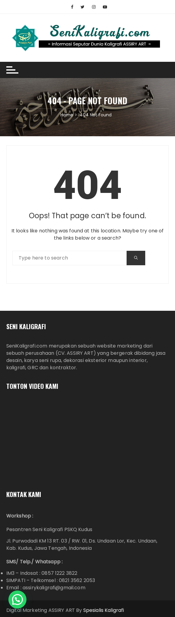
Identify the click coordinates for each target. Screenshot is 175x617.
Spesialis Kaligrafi (103, 610)
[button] (17, 599)
